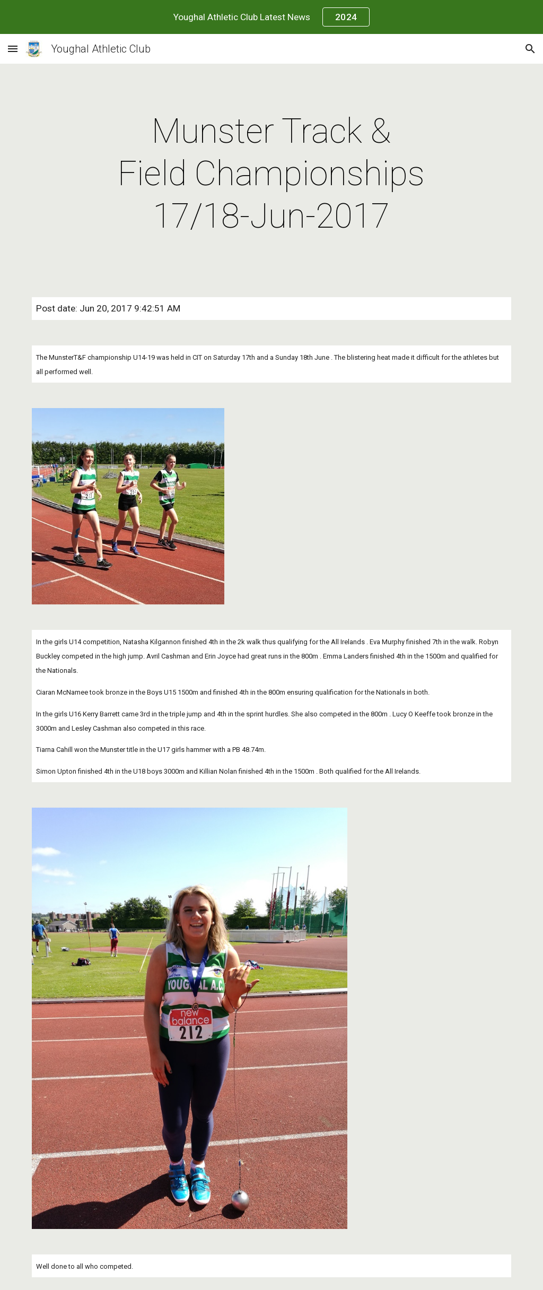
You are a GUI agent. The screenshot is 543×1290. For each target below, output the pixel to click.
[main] (271, 174)
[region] (271, 17)
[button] (12, 48)
